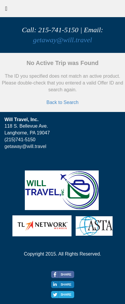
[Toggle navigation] (6, 10)
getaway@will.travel (62, 40)
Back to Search (62, 102)
